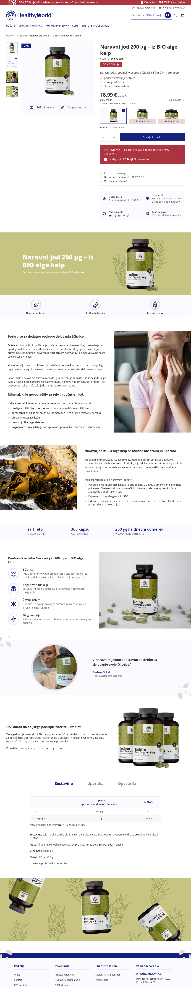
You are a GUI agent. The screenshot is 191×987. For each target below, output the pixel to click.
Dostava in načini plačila (67, 979)
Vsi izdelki (22, 35)
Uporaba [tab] (95, 783)
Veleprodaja (102, 979)
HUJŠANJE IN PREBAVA (57, 25)
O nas (17, 974)
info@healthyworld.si (172, 7)
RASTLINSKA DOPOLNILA (95, 25)
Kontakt (18, 979)
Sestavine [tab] (64, 783)
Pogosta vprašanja (143, 7)
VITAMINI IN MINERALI (30, 25)
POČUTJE (11, 25)
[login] (175, 15)
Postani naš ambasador (108, 974)
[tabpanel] (95, 827)
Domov (9, 35)
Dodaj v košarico (152, 137)
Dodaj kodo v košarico (164, 2)
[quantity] (109, 137)
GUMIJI (75, 25)
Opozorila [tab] (127, 783)
